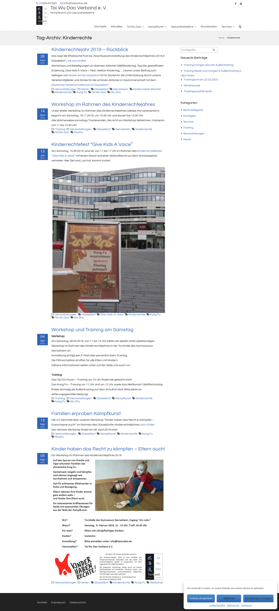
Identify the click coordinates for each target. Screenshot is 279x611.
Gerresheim (120, 89)
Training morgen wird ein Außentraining (209, 65)
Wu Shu (116, 92)
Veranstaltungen (65, 89)
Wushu (78, 132)
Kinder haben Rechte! (147, 89)
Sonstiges (189, 115)
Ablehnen (229, 598)
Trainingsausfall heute (198, 91)
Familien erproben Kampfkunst (86, 413)
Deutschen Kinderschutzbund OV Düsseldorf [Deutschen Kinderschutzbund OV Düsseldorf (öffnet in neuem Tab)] (79, 84)
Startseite (100, 26)
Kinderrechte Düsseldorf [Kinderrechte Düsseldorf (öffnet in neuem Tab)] (84, 75)
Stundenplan (209, 26)
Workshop (156, 582)
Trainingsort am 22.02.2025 (201, 79)
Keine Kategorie (193, 110)
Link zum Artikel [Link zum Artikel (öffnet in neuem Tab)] (76, 60)
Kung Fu (82, 92)
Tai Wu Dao (134, 26)
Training (60, 129)
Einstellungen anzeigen (258, 598)
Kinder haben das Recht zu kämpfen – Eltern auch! (108, 449)
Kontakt (42, 602)
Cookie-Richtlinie (217, 605)
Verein (85, 89)
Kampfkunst (156, 26)
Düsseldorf (101, 89)
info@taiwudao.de (75, 3)
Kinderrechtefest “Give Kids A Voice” (92, 144)
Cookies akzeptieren (201, 598)
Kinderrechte (63, 92)
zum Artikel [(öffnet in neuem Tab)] (147, 424)
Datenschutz (233, 605)
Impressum (246, 605)
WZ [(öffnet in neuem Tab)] (58, 419)
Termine (227, 26)
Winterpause (192, 85)
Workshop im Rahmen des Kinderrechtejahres (103, 104)
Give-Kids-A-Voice (112, 314)
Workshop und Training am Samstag (92, 329)
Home (221, 38)
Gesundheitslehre (182, 26)
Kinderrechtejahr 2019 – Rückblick (89, 49)
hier (128, 365)
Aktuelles (116, 26)
